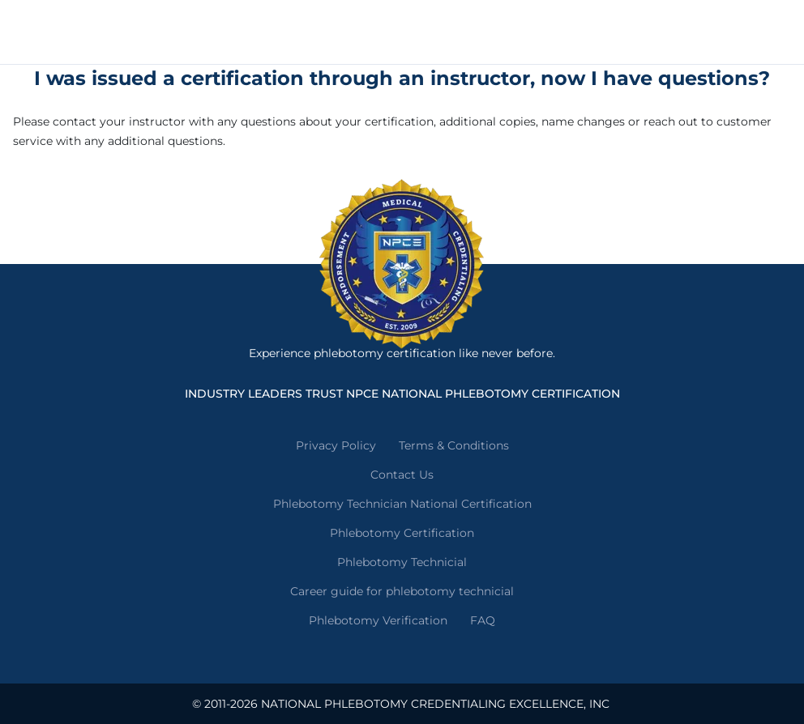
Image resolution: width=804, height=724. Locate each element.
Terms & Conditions (454, 445)
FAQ (482, 620)
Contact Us (402, 474)
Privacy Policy (336, 445)
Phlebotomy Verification (378, 620)
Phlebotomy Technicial (402, 562)
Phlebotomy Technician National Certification (402, 503)
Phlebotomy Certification (402, 533)
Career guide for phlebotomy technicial (402, 591)
